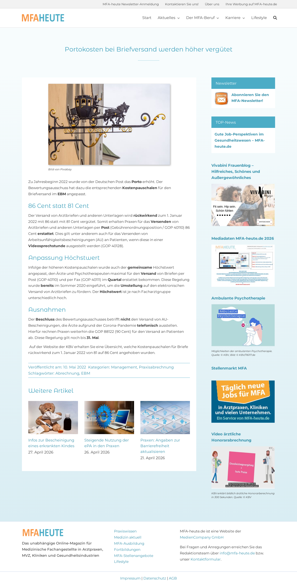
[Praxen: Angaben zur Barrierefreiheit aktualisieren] (165, 403)
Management (124, 367)
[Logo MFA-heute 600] (43, 16)
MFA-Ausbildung (129, 543)
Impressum (130, 578)
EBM (85, 373)
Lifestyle (121, 561)
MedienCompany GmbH (202, 537)
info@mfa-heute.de (237, 553)
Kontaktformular (206, 559)
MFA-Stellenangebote (133, 556)
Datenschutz (154, 578)
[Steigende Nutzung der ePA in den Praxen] (109, 403)
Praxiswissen (125, 531)
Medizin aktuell (127, 537)
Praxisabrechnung (156, 367)
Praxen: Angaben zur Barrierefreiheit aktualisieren (160, 446)
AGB (173, 578)
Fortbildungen (127, 549)
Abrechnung (67, 373)
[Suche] (275, 18)
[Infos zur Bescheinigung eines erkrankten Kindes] (53, 403)
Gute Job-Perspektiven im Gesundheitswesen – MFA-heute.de (240, 140)
